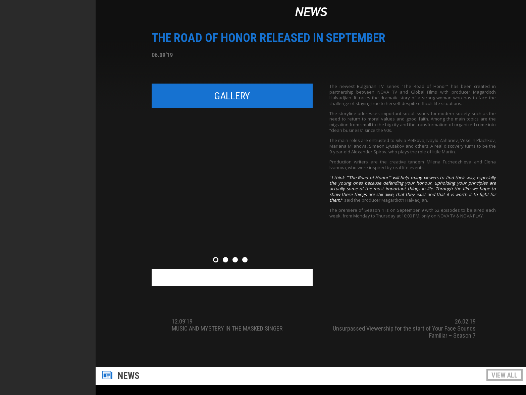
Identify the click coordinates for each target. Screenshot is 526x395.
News (311, 12)
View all (504, 375)
